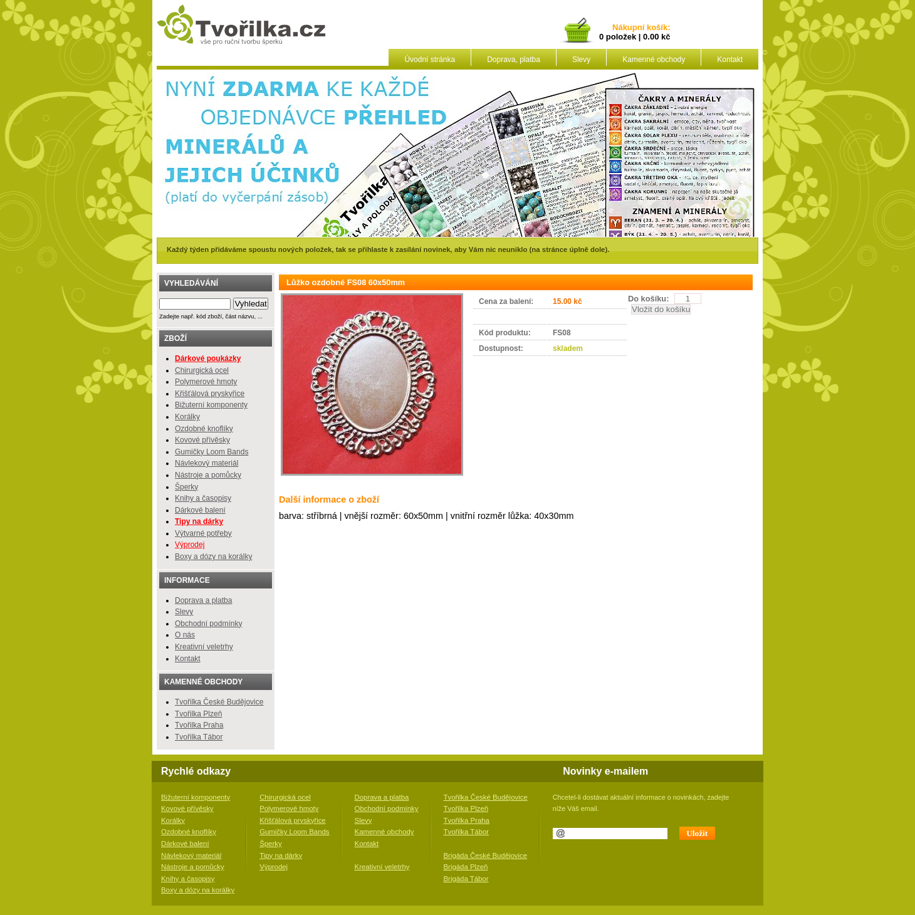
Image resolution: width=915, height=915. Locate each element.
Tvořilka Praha (199, 725)
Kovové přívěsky (202, 440)
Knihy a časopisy (203, 498)
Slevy (581, 59)
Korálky (187, 416)
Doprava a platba (203, 600)
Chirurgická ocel (202, 370)
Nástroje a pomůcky (208, 475)
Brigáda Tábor (466, 878)
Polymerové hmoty (206, 381)
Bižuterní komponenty (211, 404)
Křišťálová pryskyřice (209, 393)
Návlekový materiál (206, 463)
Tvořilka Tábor (198, 737)
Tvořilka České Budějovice (219, 702)
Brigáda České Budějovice (486, 855)
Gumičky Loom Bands (211, 451)
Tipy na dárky (280, 855)
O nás (185, 634)
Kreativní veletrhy (204, 646)
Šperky (186, 487)
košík (655, 28)
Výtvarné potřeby (203, 533)
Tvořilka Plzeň (198, 713)
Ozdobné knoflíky (204, 428)
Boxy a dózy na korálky (213, 556)
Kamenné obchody (653, 59)
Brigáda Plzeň (466, 867)
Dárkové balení (200, 510)
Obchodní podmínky (208, 623)
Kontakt (730, 59)
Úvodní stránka (429, 59)
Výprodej (189, 544)
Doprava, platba (513, 59)
